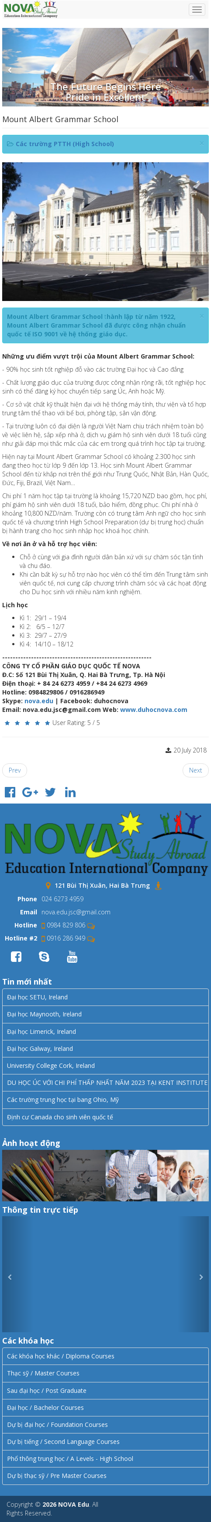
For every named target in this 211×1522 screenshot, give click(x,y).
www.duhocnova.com (153, 709)
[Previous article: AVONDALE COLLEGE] (14, 770)
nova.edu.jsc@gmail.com (76, 912)
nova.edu (38, 701)
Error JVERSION (105, 1274)
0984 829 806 (63, 925)
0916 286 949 (63, 938)
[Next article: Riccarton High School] (196, 770)
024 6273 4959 (62, 899)
